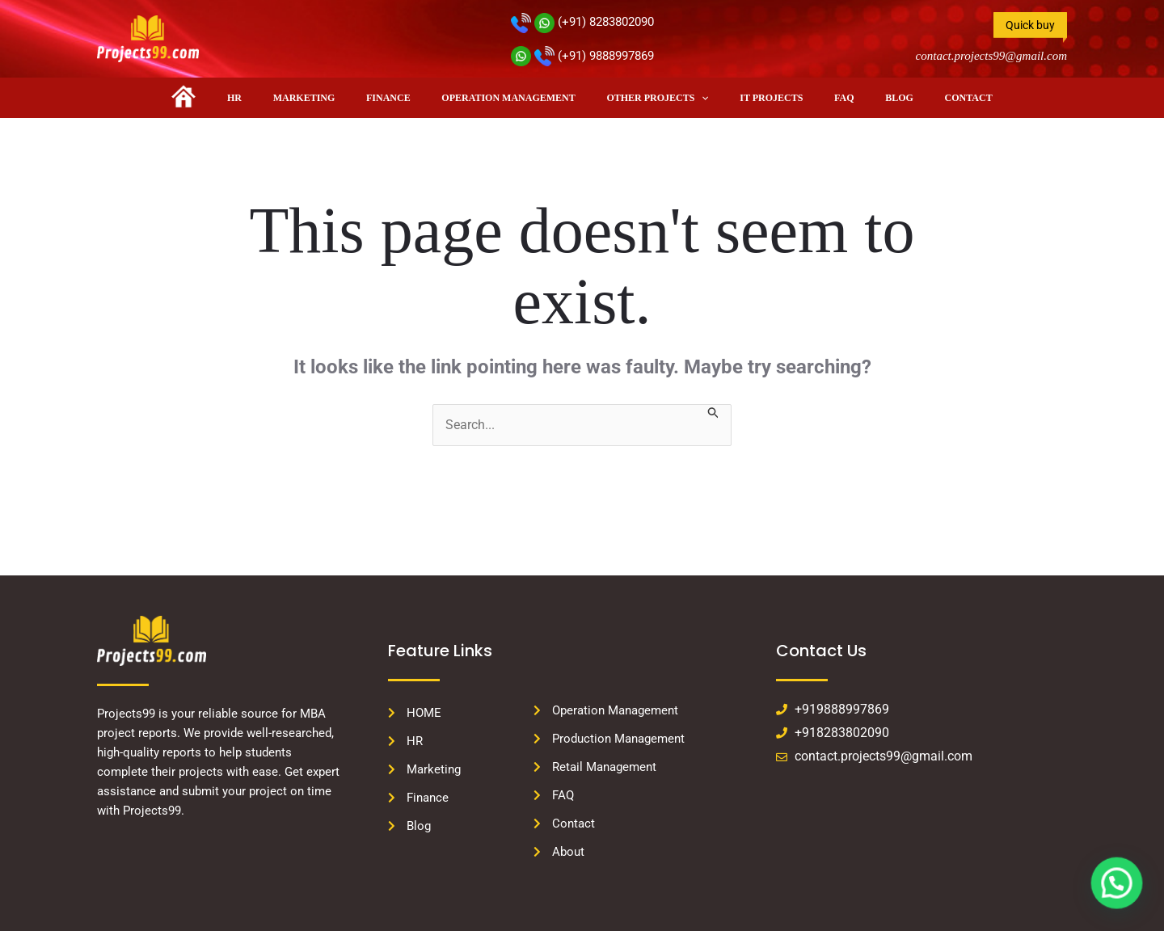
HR (275, 97)
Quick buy (1030, 25)
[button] (695, 98)
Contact (915, 97)
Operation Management (514, 97)
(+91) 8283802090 (582, 22)
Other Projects (651, 98)
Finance (406, 97)
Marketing (333, 97)
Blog (858, 97)
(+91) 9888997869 (582, 55)
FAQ (814, 97)
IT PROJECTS (753, 97)
